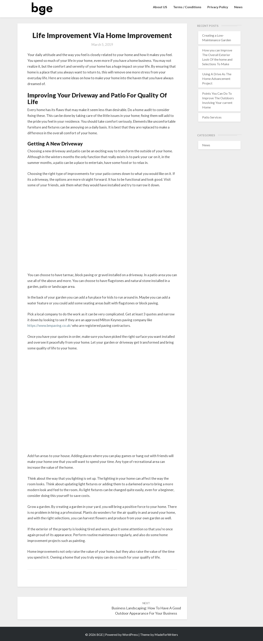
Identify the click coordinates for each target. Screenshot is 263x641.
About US (160, 7)
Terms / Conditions (187, 7)
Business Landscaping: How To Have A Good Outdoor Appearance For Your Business (146, 608)
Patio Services (212, 117)
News (238, 7)
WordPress (130, 634)
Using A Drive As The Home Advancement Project (216, 78)
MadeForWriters (166, 634)
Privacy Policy (217, 7)
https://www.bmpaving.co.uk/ (49, 325)
